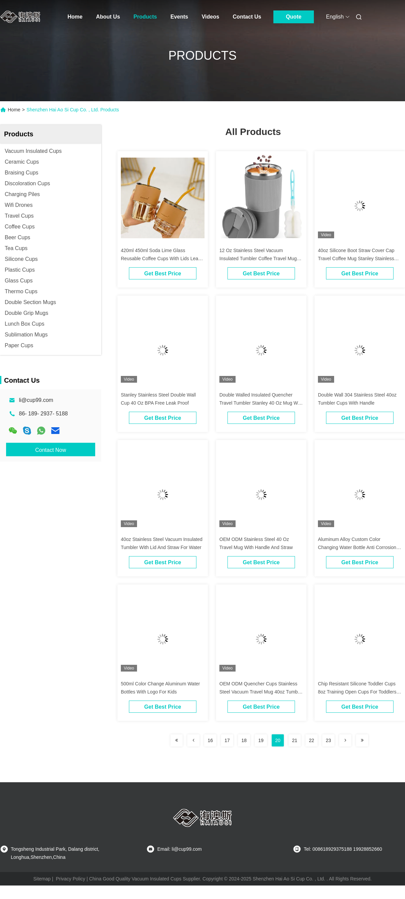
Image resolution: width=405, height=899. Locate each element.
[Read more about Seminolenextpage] (176, 740)
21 (294, 740)
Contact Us (247, 17)
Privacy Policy (70, 878)
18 (244, 740)
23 (328, 740)
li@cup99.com (36, 400)
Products (145, 17)
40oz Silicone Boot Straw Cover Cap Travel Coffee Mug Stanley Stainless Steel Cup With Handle (356, 258)
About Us (108, 17)
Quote (293, 17)
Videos (210, 17)
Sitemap (42, 878)
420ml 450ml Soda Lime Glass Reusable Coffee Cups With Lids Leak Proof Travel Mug (160, 258)
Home (75, 17)
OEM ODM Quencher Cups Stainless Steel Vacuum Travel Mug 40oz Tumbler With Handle (261, 692)
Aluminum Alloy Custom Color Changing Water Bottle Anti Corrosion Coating (357, 547)
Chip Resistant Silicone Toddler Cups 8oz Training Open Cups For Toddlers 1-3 (357, 692)
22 (311, 740)
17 (227, 740)
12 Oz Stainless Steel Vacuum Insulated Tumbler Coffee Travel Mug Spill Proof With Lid (258, 258)
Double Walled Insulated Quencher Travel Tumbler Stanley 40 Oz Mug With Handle (261, 403)
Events (179, 17)
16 (210, 740)
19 (261, 740)
